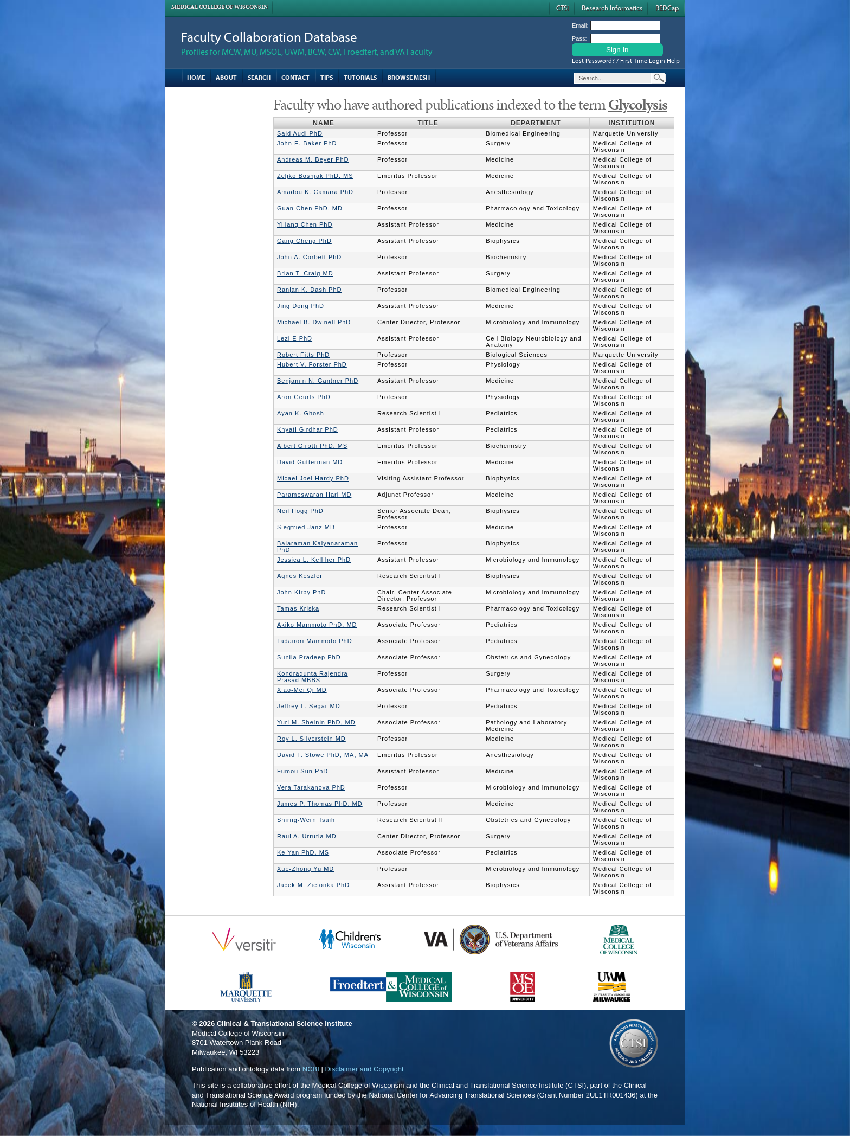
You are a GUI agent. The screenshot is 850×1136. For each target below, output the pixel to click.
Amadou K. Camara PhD (315, 192)
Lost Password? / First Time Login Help (626, 60)
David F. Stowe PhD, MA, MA (323, 755)
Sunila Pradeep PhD (309, 657)
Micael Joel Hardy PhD (313, 478)
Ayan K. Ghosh (300, 413)
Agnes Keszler (300, 576)
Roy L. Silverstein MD (311, 738)
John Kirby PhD (301, 592)
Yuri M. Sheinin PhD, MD (316, 722)
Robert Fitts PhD (303, 354)
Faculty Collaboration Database (269, 36)
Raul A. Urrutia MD (307, 836)
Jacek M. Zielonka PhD (313, 885)
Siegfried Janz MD (306, 527)
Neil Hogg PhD (300, 511)
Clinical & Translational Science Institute (284, 1023)
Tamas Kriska (298, 608)
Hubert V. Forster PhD (312, 364)
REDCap (667, 7)
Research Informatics (612, 7)
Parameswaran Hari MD (314, 494)
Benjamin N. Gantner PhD (317, 380)
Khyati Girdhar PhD (307, 429)
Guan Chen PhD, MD (310, 208)
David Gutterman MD (310, 462)
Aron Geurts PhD (304, 397)
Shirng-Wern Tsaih (306, 820)
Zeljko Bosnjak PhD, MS (315, 175)
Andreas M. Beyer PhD (313, 159)
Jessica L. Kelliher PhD (314, 559)
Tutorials (360, 77)
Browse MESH (409, 77)
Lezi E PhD (294, 338)
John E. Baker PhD (307, 143)
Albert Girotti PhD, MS (312, 445)
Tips (326, 77)
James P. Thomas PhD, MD (320, 803)
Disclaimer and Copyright (364, 1069)
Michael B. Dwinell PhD (314, 322)
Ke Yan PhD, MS (303, 852)
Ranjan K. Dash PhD (309, 289)
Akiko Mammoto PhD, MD (317, 624)
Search (259, 77)
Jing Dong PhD (300, 306)
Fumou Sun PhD (302, 771)
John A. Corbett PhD (309, 257)
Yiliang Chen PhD (304, 224)
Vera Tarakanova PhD (311, 787)
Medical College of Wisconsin (219, 7)
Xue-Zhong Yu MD (305, 868)
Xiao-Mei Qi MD (302, 689)
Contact (295, 77)
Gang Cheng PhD (304, 241)
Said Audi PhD (300, 133)
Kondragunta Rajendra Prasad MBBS (312, 676)
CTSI (562, 7)
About (226, 77)
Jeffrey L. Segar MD (308, 706)
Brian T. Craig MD (305, 273)
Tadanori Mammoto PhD (314, 641)
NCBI (310, 1069)
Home (196, 77)
